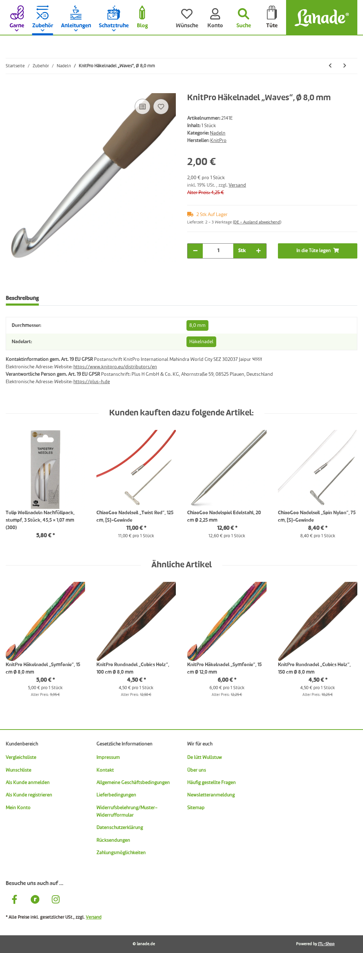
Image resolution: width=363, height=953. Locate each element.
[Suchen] (243, 17)
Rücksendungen (113, 840)
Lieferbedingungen (116, 795)
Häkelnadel (201, 341)
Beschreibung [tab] (22, 298)
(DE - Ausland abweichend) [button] (257, 222)
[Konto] (215, 17)
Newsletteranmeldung (211, 795)
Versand (237, 185)
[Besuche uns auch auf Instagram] (56, 900)
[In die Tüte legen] (11, 89)
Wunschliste (18, 770)
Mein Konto (18, 807)
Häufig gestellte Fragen (211, 782)
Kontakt (105, 770)
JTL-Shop (326, 944)
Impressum (108, 757)
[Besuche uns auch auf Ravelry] (35, 900)
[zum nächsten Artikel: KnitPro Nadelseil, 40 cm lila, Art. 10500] (344, 66)
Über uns (196, 770)
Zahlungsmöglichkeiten (121, 852)
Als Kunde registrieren (29, 795)
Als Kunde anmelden (28, 782)
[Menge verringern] (195, 251)
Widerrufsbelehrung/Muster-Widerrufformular (126, 811)
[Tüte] (272, 17)
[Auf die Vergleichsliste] (142, 106)
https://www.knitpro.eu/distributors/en (115, 366)
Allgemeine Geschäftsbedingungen (133, 782)
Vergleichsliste (21, 757)
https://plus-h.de (91, 381)
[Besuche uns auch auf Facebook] (14, 900)
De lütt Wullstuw (204, 757)
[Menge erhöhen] (258, 251)
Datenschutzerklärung (119, 827)
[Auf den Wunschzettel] (161, 106)
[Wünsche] (187, 17)
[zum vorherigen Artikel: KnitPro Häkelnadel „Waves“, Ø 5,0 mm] (330, 66)
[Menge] (218, 251)
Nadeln (217, 133)
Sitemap (196, 807)
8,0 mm (197, 325)
